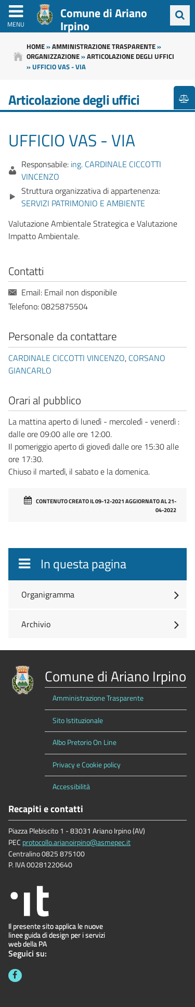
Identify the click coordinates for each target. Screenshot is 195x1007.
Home (36, 46)
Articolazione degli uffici (130, 56)
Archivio (35, 624)
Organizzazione (53, 56)
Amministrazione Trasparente (98, 698)
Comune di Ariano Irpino (103, 19)
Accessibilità (71, 786)
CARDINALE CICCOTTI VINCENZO (66, 358)
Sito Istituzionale (78, 720)
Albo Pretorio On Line (84, 742)
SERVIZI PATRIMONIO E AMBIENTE (83, 203)
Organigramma (47, 594)
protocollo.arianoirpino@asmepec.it (76, 842)
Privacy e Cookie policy (87, 764)
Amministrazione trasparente (103, 46)
